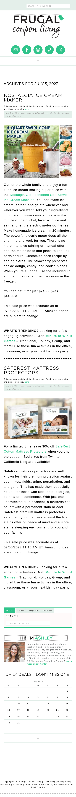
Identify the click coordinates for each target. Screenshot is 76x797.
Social (20, 610)
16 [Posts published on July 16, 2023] (8, 710)
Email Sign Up (38, 787)
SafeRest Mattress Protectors (31, 370)
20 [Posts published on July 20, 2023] (47, 710)
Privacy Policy (64, 782)
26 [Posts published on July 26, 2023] (38, 716)
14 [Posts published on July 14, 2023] (57, 704)
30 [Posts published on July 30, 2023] (8, 723)
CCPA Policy (50, 782)
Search (10, 610)
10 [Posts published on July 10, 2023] (18, 704)
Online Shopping (13, 116)
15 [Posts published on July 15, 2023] (67, 704)
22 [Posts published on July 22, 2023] (67, 710)
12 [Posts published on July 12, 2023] (38, 704)
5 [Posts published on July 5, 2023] (38, 697)
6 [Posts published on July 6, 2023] (47, 697)
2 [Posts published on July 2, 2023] (8, 697)
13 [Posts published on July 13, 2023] (47, 704)
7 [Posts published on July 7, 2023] (57, 697)
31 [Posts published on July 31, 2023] (18, 723)
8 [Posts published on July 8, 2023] (67, 697)
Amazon (65, 113)
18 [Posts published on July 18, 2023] (28, 710)
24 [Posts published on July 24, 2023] (18, 716)
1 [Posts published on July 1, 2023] (67, 691)
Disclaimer (18, 785)
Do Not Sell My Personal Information (56, 785)
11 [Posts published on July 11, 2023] (28, 704)
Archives (47, 610)
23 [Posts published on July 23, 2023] (8, 716)
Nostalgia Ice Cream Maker (33, 97)
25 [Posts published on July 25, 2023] (28, 716)
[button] (38, 61)
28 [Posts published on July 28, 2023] (57, 716)
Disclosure (6, 785)
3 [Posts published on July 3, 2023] (18, 697)
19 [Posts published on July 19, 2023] (38, 710)
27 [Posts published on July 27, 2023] (47, 716)
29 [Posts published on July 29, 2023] (67, 716)
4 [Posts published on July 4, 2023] (28, 697)
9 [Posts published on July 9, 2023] (8, 704)
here (27, 109)
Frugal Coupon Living (38, 24)
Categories (33, 610)
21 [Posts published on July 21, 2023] (57, 710)
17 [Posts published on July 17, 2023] (18, 710)
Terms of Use (31, 785)
